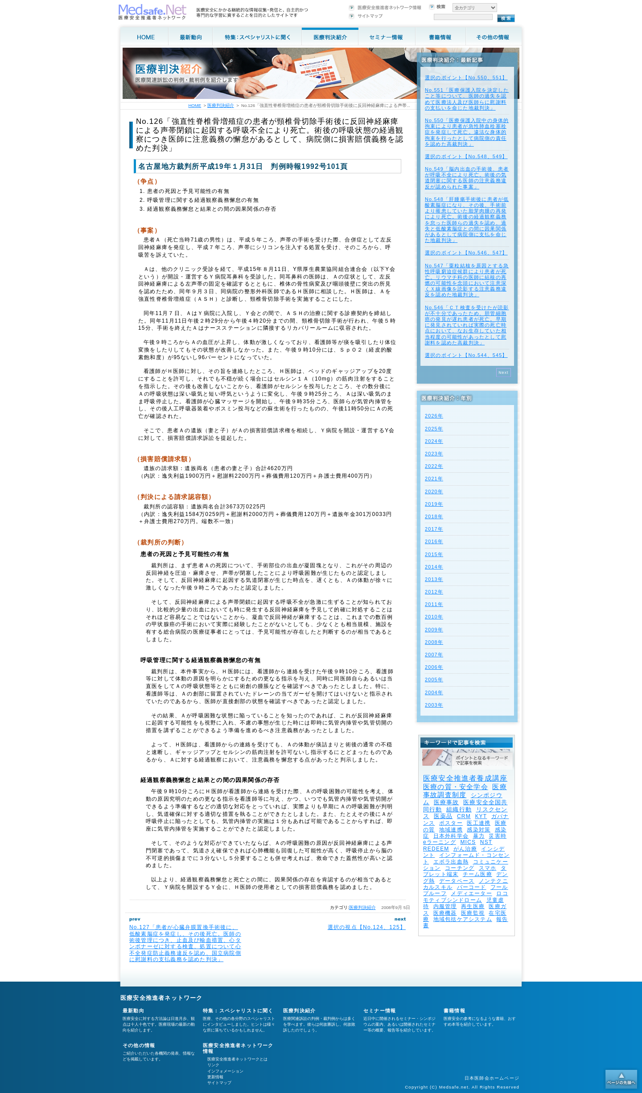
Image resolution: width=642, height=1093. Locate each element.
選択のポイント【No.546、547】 (466, 252)
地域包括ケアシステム (462, 919)
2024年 (434, 441)
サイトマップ (219, 1083)
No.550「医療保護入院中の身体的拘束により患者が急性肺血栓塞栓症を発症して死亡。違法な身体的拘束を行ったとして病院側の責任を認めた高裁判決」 (467, 132)
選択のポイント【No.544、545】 (466, 355)
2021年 (434, 478)
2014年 (434, 566)
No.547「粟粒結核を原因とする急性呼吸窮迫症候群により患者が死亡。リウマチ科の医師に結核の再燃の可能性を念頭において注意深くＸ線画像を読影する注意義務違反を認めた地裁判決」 (467, 280)
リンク (213, 1065)
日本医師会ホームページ (492, 1078)
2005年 (434, 679)
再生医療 (473, 906)
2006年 (434, 667)
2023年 (434, 453)
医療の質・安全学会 (455, 786)
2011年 (434, 604)
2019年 (434, 504)
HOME (194, 105)
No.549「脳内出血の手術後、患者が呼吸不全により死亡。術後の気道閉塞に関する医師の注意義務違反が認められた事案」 (467, 177)
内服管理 (445, 906)
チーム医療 (477, 874)
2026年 (434, 415)
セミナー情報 (379, 1010)
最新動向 (133, 1010)
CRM (464, 816)
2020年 (434, 491)
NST (486, 842)
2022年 (434, 466)
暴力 (479, 836)
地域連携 (451, 830)
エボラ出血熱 (451, 862)
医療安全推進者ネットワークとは (237, 1059)
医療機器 (445, 913)
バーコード (471, 887)
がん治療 (465, 849)
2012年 (434, 591)
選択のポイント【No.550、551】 (466, 77)
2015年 (434, 554)
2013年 (434, 579)
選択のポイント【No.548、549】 (466, 156)
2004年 (434, 692)
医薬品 (443, 816)
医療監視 (473, 913)
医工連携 (478, 823)
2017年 (434, 529)
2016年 (434, 541)
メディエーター (471, 893)
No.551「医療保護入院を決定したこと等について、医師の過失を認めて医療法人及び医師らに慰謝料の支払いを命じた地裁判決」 (467, 99)
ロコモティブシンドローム (465, 896)
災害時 (497, 836)
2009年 (434, 629)
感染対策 (478, 830)
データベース (456, 881)
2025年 (434, 428)
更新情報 (215, 1077)
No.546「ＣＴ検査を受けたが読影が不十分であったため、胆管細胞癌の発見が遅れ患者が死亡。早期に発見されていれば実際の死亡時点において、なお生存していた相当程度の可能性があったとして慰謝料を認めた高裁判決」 (467, 325)
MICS (468, 842)
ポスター (451, 823)
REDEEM (436, 849)
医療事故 (446, 802)
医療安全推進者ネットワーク (161, 998)
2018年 (434, 516)
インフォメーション (225, 1071)
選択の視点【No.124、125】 (367, 927)
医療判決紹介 (362, 907)
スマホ (488, 868)
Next (503, 372)
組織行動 (459, 809)
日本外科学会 (451, 836)
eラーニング (439, 842)
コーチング (459, 868)
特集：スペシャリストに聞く (238, 1010)
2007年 (434, 654)
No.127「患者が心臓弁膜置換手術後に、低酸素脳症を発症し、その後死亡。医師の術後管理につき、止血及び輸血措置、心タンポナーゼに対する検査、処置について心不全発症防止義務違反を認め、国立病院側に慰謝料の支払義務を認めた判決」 (185, 943)
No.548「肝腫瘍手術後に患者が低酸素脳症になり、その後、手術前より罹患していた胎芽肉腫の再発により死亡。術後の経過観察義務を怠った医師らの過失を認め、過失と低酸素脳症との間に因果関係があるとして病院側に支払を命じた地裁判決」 (467, 219)
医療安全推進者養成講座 (465, 778)
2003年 (434, 705)
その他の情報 (139, 1045)
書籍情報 (454, 1010)
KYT (481, 816)
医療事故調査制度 (465, 790)
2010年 (434, 616)
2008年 (434, 642)
